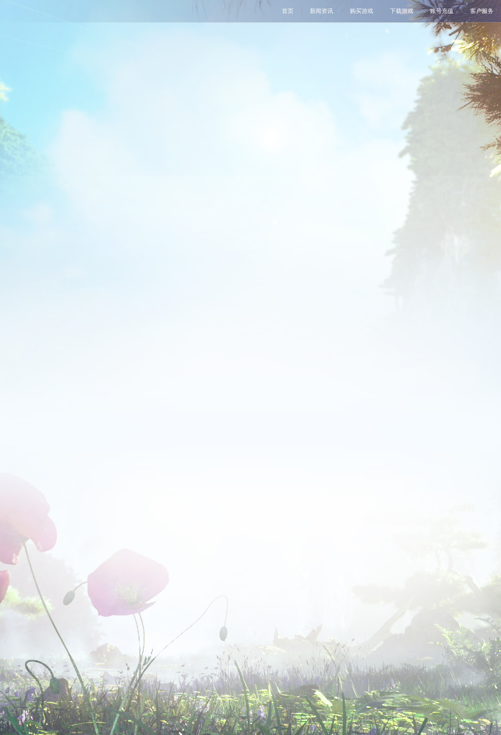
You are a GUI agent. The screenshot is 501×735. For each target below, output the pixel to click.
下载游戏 (401, 11)
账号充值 (441, 11)
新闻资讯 (321, 11)
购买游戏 (361, 11)
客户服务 (481, 11)
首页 (288, 11)
